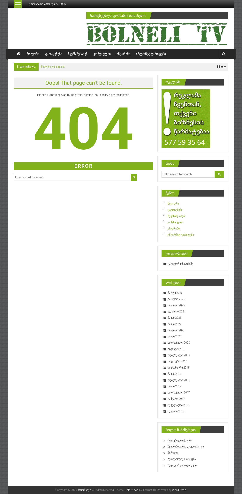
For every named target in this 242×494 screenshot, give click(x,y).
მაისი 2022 (174, 324)
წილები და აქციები (53, 66)
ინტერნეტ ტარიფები (151, 54)
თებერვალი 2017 (179, 392)
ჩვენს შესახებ (77, 54)
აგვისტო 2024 (176, 311)
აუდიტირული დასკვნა (182, 458)
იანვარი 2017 (176, 398)
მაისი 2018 (174, 373)
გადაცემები (53, 54)
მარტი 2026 (175, 292)
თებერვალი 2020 (179, 342)
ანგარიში (123, 54)
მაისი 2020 (174, 336)
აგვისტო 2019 (176, 348)
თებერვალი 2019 (179, 355)
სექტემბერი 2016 (178, 405)
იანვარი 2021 (176, 330)
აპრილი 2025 (176, 299)
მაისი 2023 (174, 317)
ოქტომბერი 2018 (179, 367)
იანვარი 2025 (176, 305)
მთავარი (32, 54)
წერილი (173, 452)
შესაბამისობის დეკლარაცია (186, 446)
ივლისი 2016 (176, 411)
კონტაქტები (102, 54)
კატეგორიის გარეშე (180, 263)
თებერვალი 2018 (179, 380)
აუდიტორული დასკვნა (182, 465)
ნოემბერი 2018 (177, 361)
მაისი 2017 (174, 386)
